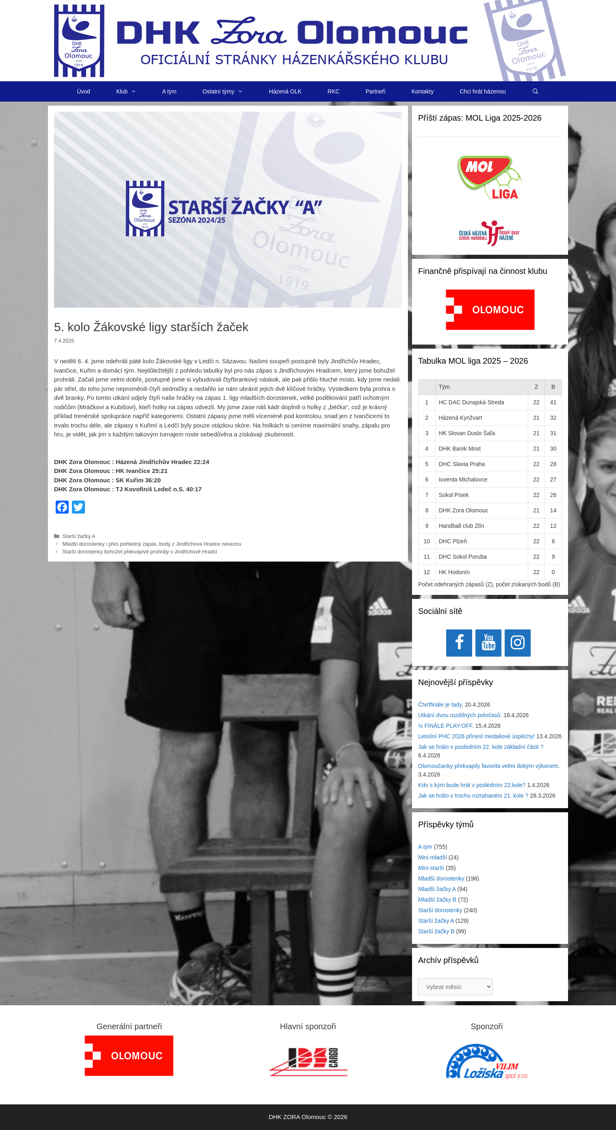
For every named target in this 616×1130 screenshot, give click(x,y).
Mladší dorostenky (441, 878)
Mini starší (431, 868)
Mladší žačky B (437, 899)
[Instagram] (518, 643)
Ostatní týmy (229, 91)
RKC (334, 91)
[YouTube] (488, 643)
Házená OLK (285, 91)
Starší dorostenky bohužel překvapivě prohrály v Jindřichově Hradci (140, 552)
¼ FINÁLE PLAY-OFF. (446, 725)
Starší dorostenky (440, 910)
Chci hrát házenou (483, 91)
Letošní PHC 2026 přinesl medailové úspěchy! (476, 736)
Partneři (376, 91)
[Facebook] (459, 643)
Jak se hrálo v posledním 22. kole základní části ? (480, 747)
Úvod (83, 91)
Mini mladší (432, 857)
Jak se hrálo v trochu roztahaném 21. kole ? (473, 795)
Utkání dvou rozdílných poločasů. (460, 715)
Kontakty (423, 91)
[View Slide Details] (490, 309)
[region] (490, 313)
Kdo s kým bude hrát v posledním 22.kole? (472, 785)
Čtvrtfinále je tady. (440, 704)
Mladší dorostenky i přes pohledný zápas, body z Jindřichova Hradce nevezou (152, 544)
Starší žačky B (436, 931)
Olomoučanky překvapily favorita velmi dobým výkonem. (489, 766)
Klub (132, 91)
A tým (169, 91)
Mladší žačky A (437, 889)
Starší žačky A (79, 536)
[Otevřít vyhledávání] (535, 91)
